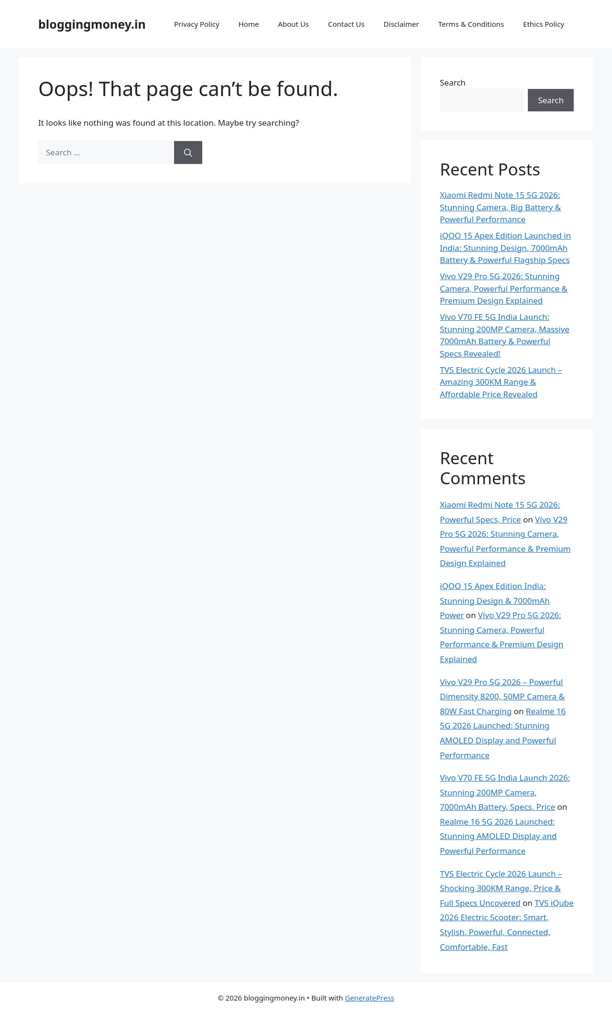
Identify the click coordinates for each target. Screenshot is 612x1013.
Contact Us (346, 24)
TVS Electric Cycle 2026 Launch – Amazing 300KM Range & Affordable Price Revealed (501, 382)
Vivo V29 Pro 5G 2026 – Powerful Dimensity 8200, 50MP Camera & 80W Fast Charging (502, 696)
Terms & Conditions (471, 24)
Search (453, 82)
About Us (293, 24)
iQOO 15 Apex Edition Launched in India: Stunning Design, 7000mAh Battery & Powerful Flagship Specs (505, 247)
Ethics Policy (543, 24)
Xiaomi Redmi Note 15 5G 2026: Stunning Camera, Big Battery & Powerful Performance (500, 207)
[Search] (188, 152)
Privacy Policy (196, 24)
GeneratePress (369, 997)
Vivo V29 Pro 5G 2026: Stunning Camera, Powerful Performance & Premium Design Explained (504, 288)
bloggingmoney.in (92, 24)
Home (249, 24)
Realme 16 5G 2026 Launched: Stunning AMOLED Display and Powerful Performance (498, 836)
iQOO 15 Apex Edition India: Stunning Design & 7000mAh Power (495, 600)
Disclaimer (401, 24)
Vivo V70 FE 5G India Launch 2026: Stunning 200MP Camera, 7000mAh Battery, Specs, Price (505, 792)
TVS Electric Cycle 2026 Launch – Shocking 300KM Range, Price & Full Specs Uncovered (501, 888)
